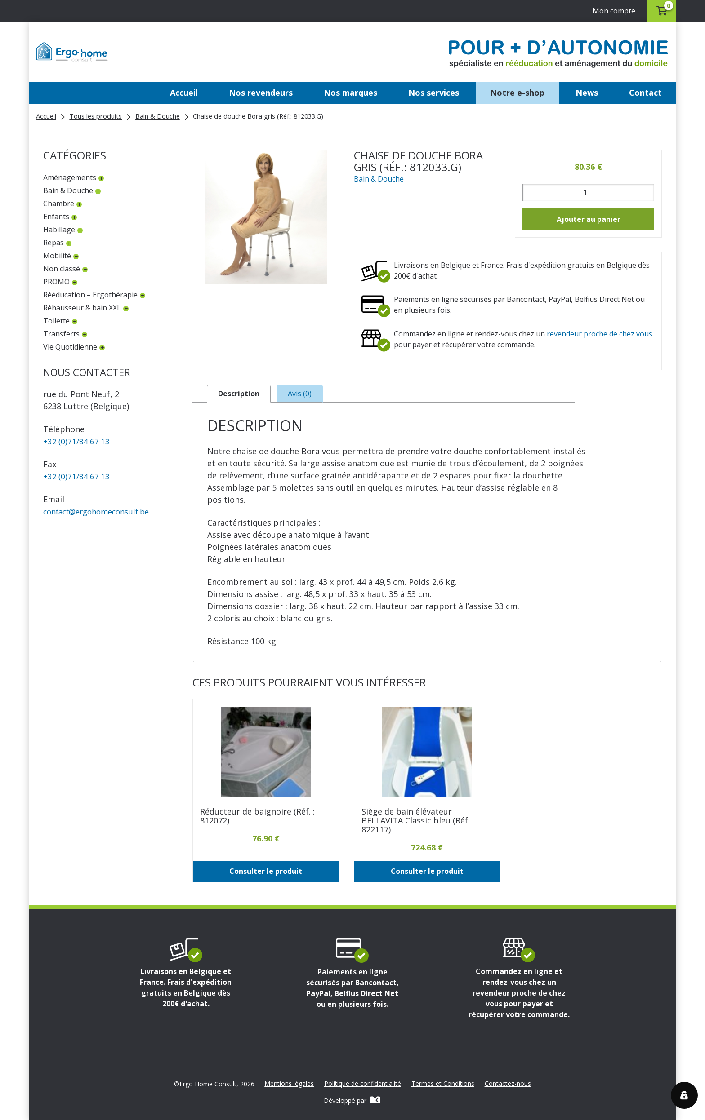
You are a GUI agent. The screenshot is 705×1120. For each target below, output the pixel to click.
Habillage (59, 230)
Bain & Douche (157, 115)
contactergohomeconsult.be (102, 511)
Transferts (61, 334)
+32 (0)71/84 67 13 (77, 441)
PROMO (56, 282)
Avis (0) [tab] (300, 394)
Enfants (56, 216)
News (587, 92)
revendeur (491, 993)
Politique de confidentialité (362, 1084)
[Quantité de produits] (588, 192)
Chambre (58, 203)
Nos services (433, 92)
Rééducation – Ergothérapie (90, 295)
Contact (645, 92)
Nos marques (350, 92)
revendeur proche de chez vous (599, 334)
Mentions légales (289, 1084)
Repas (53, 243)
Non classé (61, 269)
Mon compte (610, 11)
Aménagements (69, 177)
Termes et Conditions (442, 1084)
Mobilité (57, 256)
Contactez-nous (508, 1084)
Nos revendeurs (261, 92)
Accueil (184, 92)
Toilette (56, 321)
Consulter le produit (265, 872)
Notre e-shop (517, 92)
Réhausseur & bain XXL (82, 308)
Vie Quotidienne (70, 347)
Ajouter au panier (588, 219)
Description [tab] (238, 394)
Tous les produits (95, 115)
